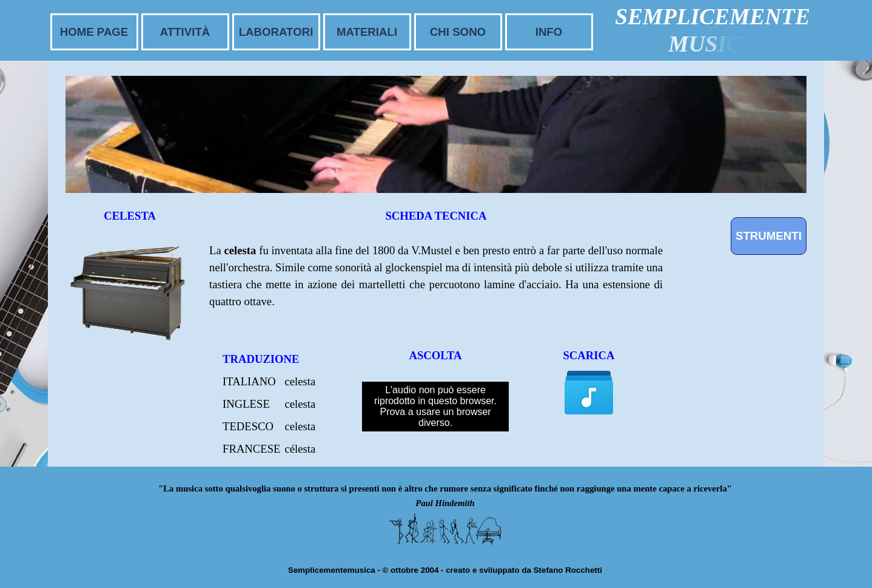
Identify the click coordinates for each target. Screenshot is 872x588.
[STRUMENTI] (769, 236)
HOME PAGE (94, 31)
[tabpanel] (436, 292)
